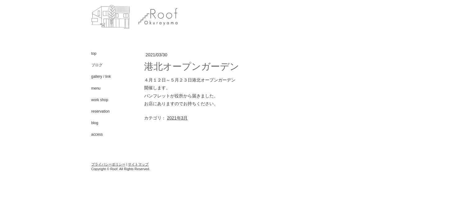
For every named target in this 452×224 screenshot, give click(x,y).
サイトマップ (138, 164)
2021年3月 (177, 117)
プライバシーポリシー (108, 164)
